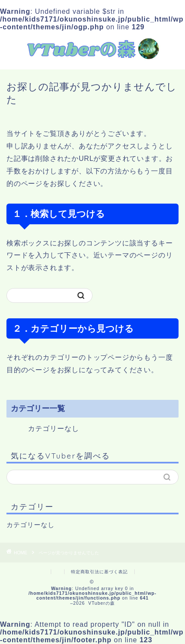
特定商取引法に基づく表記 (99, 571)
